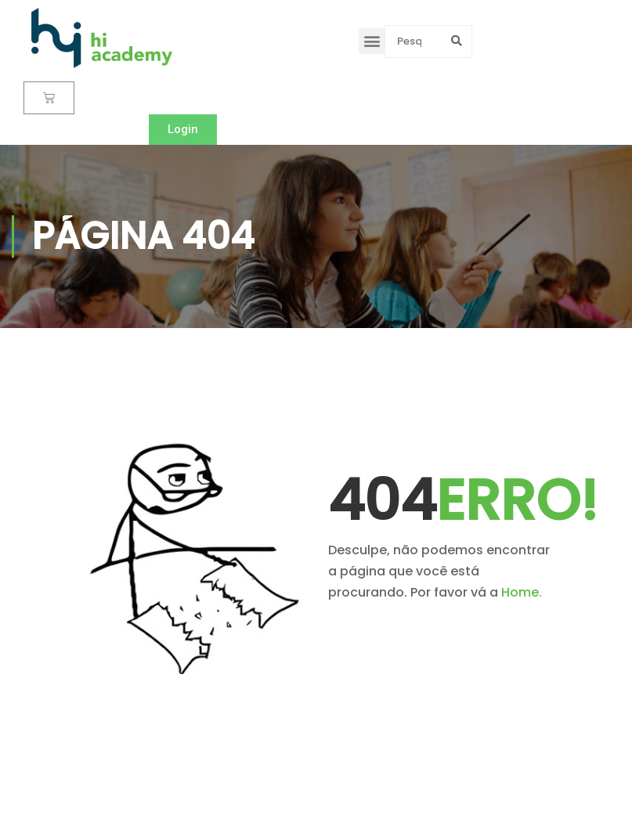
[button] (372, 41)
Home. (521, 592)
